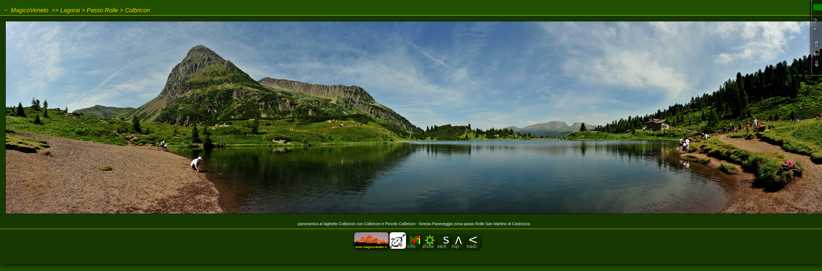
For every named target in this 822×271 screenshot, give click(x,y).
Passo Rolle (102, 10)
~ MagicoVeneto (26, 10)
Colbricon (137, 10)
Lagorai (70, 10)
